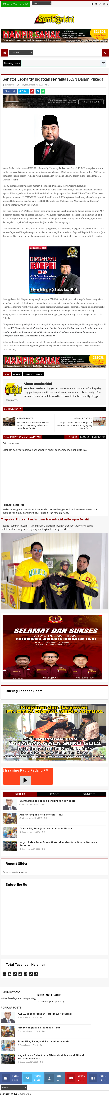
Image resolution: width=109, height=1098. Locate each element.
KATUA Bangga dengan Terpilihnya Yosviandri (47, 801)
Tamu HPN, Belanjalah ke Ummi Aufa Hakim (45, 828)
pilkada (16, 374)
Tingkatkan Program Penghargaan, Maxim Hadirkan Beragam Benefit (45, 519)
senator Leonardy (33, 374)
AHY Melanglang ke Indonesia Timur (41, 814)
